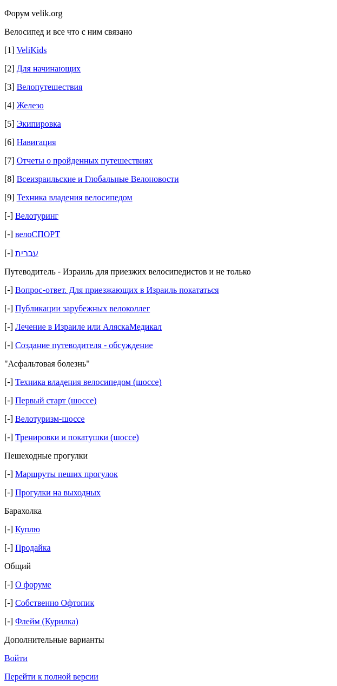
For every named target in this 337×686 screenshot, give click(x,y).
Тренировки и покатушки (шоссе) (77, 437)
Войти (16, 658)
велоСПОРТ (37, 234)
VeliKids (31, 50)
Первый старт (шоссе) (56, 400)
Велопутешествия (50, 87)
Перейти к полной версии (51, 676)
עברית (26, 253)
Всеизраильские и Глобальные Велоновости (98, 179)
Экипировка (39, 123)
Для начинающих (49, 68)
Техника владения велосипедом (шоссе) (88, 382)
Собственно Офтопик (54, 602)
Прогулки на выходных (58, 492)
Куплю (27, 529)
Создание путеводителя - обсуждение (84, 345)
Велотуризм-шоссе (50, 418)
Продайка (33, 547)
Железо (30, 105)
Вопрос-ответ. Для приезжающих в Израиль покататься (117, 290)
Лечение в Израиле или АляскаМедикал (88, 326)
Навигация (36, 142)
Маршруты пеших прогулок (66, 474)
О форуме (33, 584)
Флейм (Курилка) (46, 621)
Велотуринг (36, 215)
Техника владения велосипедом (75, 197)
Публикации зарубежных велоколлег (82, 308)
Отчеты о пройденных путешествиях (85, 160)
